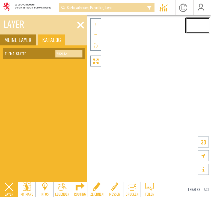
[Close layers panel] (9, 189)
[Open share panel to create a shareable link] (149, 189)
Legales (194, 189)
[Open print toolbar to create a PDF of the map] (132, 189)
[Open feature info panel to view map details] (44, 189)
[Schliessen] (80, 25)
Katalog (51, 40)
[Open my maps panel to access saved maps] (26, 189)
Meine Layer (17, 40)
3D (203, 142)
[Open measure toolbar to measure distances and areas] (114, 189)
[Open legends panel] (62, 189)
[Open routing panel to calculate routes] (80, 189)
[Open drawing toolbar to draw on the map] (97, 189)
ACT (206, 189)
